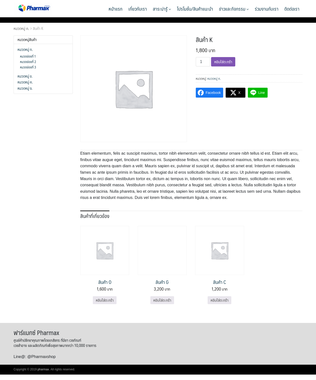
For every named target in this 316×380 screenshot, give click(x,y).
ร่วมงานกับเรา (266, 9)
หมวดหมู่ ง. (25, 88)
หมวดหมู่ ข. (25, 76)
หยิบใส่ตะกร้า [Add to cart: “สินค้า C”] (219, 300)
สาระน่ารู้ (162, 9)
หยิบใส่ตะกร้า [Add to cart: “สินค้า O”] (105, 300)
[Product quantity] (203, 61)
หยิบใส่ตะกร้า (223, 61)
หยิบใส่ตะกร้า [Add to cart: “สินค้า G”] (162, 300)
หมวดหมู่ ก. (25, 49)
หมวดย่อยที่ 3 (28, 67)
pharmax (43, 369)
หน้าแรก (115, 9)
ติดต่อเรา (291, 9)
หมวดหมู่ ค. (21, 28)
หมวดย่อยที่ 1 (28, 56)
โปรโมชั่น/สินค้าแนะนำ (195, 9)
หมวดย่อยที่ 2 (28, 61)
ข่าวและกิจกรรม (234, 9)
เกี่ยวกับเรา (137, 9)
